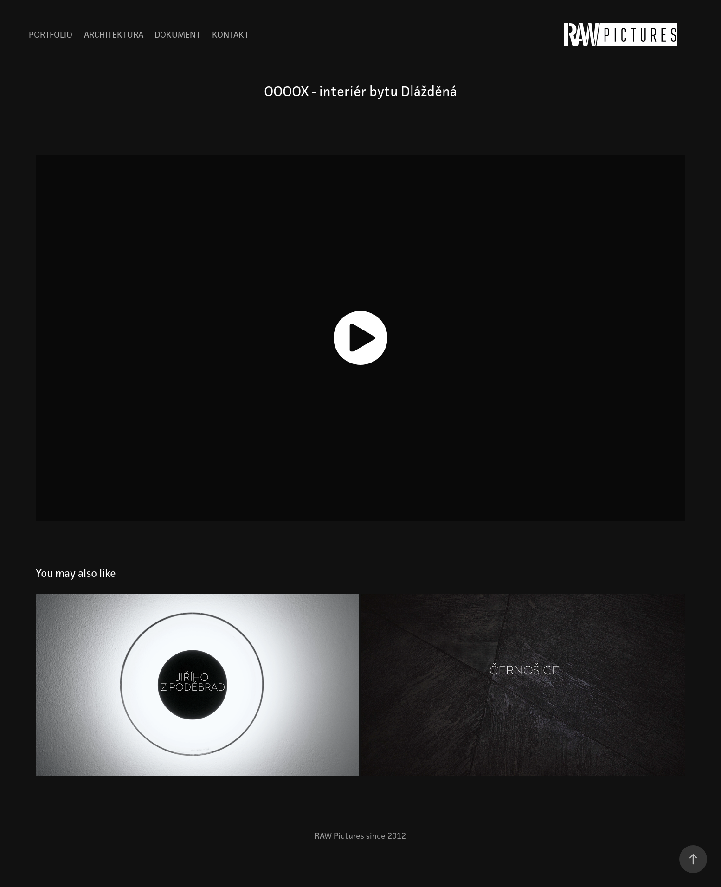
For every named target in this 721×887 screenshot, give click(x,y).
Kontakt (230, 34)
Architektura (113, 34)
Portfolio (50, 34)
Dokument (177, 34)
